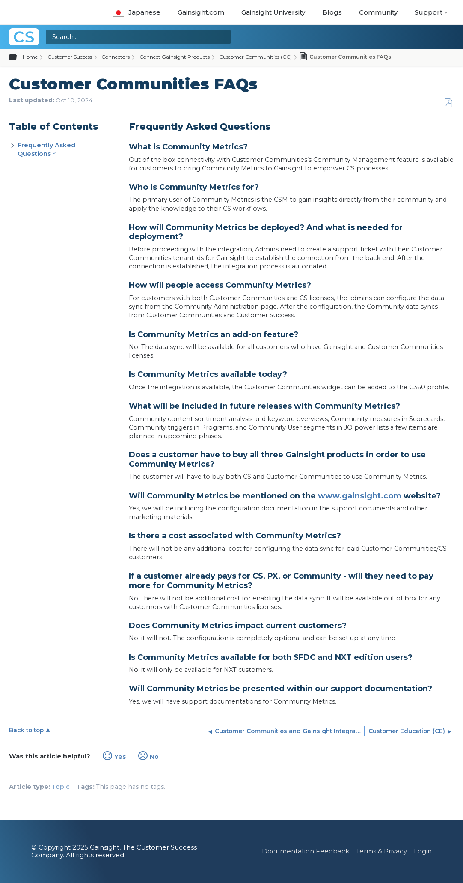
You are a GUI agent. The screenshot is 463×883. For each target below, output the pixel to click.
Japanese (136, 12)
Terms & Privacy (381, 851)
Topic (60, 787)
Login (423, 851)
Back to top (26, 730)
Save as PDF (448, 102)
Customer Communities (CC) (255, 57)
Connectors (115, 57)
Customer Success (69, 57)
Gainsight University (273, 12)
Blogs (332, 12)
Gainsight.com (201, 12)
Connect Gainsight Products (174, 57)
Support (428, 12)
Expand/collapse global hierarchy (18, 57)
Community (378, 12)
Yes (120, 757)
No (154, 757)
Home (30, 57)
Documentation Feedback (305, 851)
